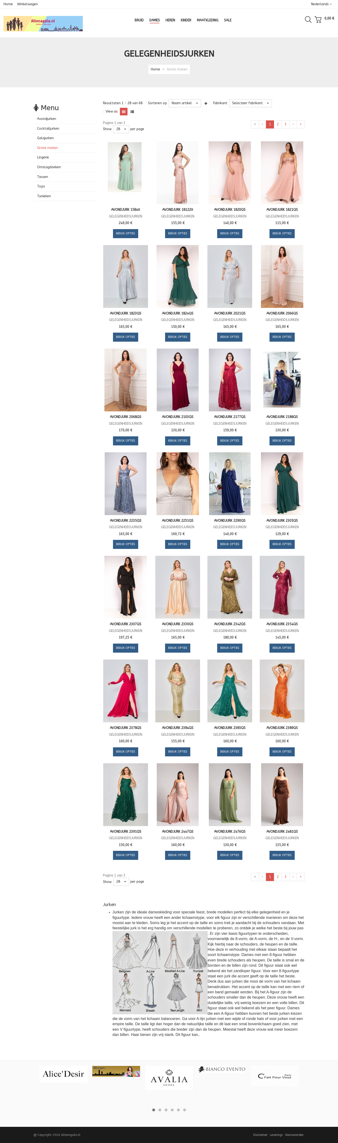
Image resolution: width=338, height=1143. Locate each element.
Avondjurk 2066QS (282, 313)
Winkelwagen (27, 4)
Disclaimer (260, 1135)
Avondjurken (46, 119)
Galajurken (45, 138)
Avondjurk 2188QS (282, 417)
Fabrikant (220, 103)
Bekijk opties (125, 233)
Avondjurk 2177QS (229, 417)
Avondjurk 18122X (177, 210)
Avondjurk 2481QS (282, 832)
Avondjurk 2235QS (125, 521)
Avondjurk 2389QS (282, 728)
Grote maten (47, 148)
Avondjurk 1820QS (229, 210)
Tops (41, 186)
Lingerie (43, 157)
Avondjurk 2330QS (177, 624)
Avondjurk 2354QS (282, 624)
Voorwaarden (294, 1135)
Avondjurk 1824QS (177, 313)
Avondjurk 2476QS (229, 832)
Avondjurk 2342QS (229, 624)
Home (8, 4)
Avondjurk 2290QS (229, 521)
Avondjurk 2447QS (177, 832)
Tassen (42, 177)
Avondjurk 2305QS (282, 521)
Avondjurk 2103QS (177, 417)
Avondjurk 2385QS (229, 728)
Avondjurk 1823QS (125, 313)
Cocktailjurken (48, 129)
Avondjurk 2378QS (125, 728)
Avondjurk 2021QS (229, 313)
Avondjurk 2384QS (177, 728)
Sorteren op (157, 103)
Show (107, 129)
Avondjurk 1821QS (282, 210)
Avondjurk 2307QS (125, 624)
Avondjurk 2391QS (125, 832)
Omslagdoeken (49, 167)
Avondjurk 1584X (125, 210)
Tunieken (44, 196)
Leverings (276, 1135)
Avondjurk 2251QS (177, 521)
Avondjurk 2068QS (125, 417)
